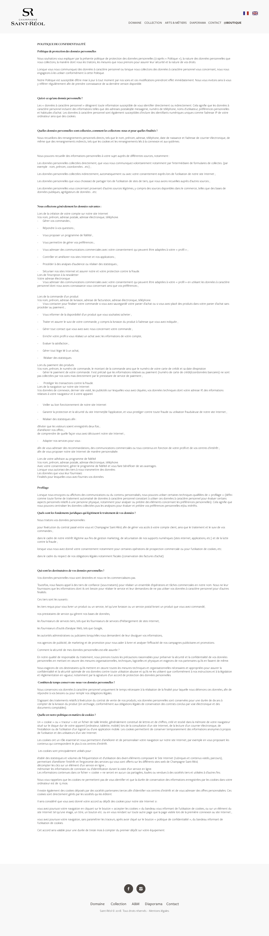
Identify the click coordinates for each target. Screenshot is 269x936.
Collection (153, 23)
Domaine (134, 23)
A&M (136, 903)
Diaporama (153, 903)
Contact (215, 23)
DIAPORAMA (198, 23)
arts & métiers (176, 23)
